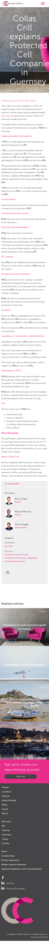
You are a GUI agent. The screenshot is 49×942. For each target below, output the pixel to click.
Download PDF (13, 484)
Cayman (6, 830)
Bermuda (6, 821)
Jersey (5, 839)
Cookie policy (7, 856)
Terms (4, 851)
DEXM (45, 937)
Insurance (18, 555)
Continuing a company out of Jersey (24, 665)
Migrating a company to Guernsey (24, 740)
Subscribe (20, 776)
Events (5, 809)
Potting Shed (36, 937)
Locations (6, 792)
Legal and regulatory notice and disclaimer (21, 869)
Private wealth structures (15, 561)
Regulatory (32, 558)
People (5, 787)
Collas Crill (26, 934)
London (5, 843)
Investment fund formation (16, 558)
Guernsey (8, 546)
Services (6, 796)
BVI (3, 826)
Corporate (9, 555)
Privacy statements (10, 860)
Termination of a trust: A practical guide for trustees (24, 627)
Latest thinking (9, 800)
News (4, 805)
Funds (25, 555)
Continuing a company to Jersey (24, 702)
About (5, 813)
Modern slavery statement (13, 864)
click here (6, 116)
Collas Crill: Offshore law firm (13, 3)
